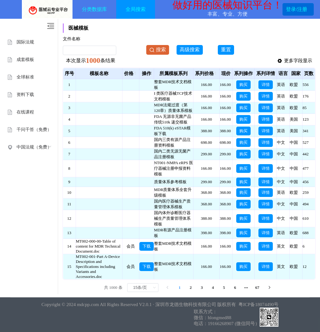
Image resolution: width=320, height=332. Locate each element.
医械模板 (78, 28)
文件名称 (71, 39)
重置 (226, 49)
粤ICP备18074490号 (257, 304)
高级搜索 (190, 49)
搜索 (157, 50)
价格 (128, 73)
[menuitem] (29, 42)
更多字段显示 (294, 61)
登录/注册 (296, 9)
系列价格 (204, 73)
